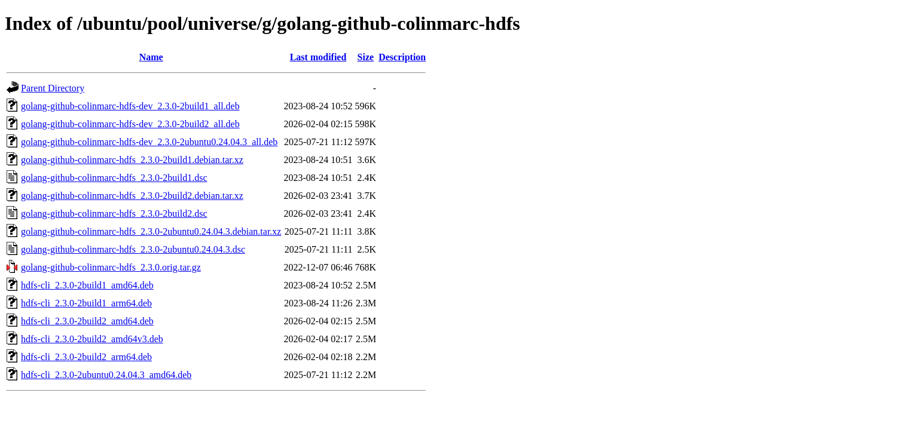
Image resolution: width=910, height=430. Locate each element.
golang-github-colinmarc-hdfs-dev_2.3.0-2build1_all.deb (130, 106)
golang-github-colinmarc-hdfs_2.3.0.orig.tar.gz (111, 267)
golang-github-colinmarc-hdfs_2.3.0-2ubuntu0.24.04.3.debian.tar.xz (151, 231)
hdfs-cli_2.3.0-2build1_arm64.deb (86, 303)
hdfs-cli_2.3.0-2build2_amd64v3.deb (92, 339)
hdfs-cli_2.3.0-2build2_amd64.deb (87, 321)
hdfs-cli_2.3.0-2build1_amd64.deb (87, 285)
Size (366, 57)
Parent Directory (52, 88)
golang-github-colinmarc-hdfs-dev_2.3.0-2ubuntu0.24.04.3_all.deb (149, 142)
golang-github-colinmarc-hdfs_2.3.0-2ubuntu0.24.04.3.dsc (133, 249)
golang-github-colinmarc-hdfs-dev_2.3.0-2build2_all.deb (130, 124)
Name (151, 57)
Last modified (318, 57)
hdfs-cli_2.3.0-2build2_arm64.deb (86, 357)
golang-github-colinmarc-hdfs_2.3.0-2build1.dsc (114, 178)
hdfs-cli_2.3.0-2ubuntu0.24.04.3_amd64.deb (106, 375)
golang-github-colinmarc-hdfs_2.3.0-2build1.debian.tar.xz (132, 160)
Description (402, 57)
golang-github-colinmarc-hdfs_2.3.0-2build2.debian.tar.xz (132, 196)
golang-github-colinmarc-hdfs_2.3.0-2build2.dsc (114, 213)
